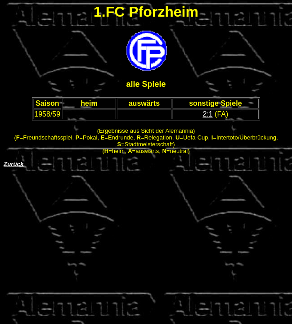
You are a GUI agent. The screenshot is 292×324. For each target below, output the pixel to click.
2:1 (207, 114)
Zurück (13, 164)
